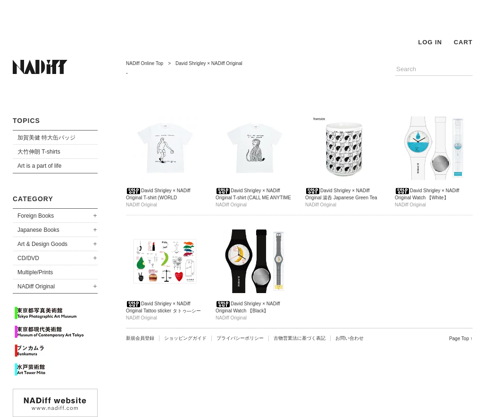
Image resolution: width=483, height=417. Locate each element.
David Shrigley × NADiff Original (208, 63)
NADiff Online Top (144, 63)
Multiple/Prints (35, 272)
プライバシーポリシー (240, 338)
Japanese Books (38, 230)
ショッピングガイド (185, 338)
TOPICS (26, 120)
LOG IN (430, 42)
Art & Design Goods (42, 244)
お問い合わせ (349, 338)
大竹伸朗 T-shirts (38, 151)
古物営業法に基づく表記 (299, 338)
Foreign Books (35, 216)
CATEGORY (33, 199)
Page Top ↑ (461, 338)
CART (463, 42)
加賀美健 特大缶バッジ (46, 137)
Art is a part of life (39, 166)
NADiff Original (36, 286)
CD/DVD (28, 258)
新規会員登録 (140, 338)
